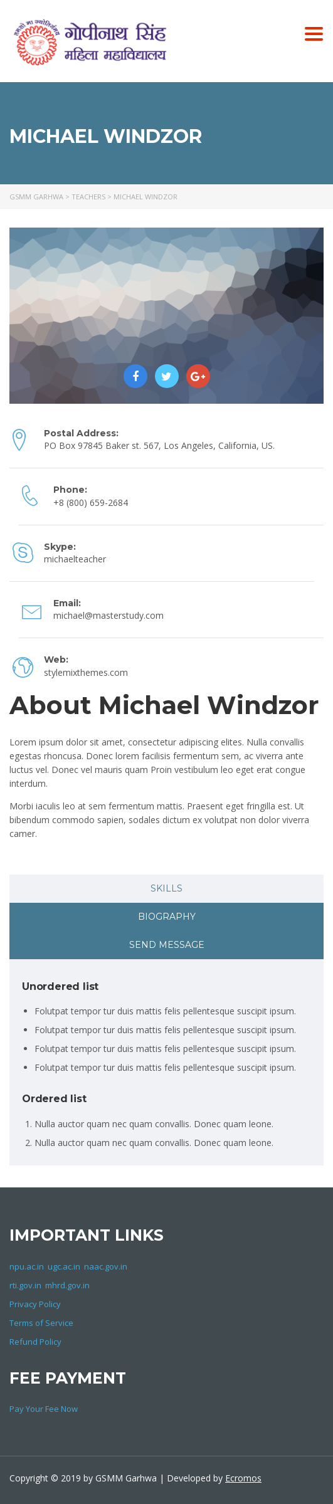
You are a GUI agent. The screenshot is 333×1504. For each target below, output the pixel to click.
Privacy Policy (35, 1304)
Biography (167, 916)
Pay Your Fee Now (43, 1408)
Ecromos (243, 1478)
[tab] (166, 889)
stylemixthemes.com (86, 672)
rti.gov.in (25, 1285)
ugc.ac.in (64, 1266)
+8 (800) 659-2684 (90, 502)
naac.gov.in (105, 1266)
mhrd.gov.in (67, 1285)
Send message (166, 944)
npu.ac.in (26, 1266)
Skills (166, 888)
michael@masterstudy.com (108, 615)
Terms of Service (41, 1322)
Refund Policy (35, 1341)
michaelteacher (75, 559)
